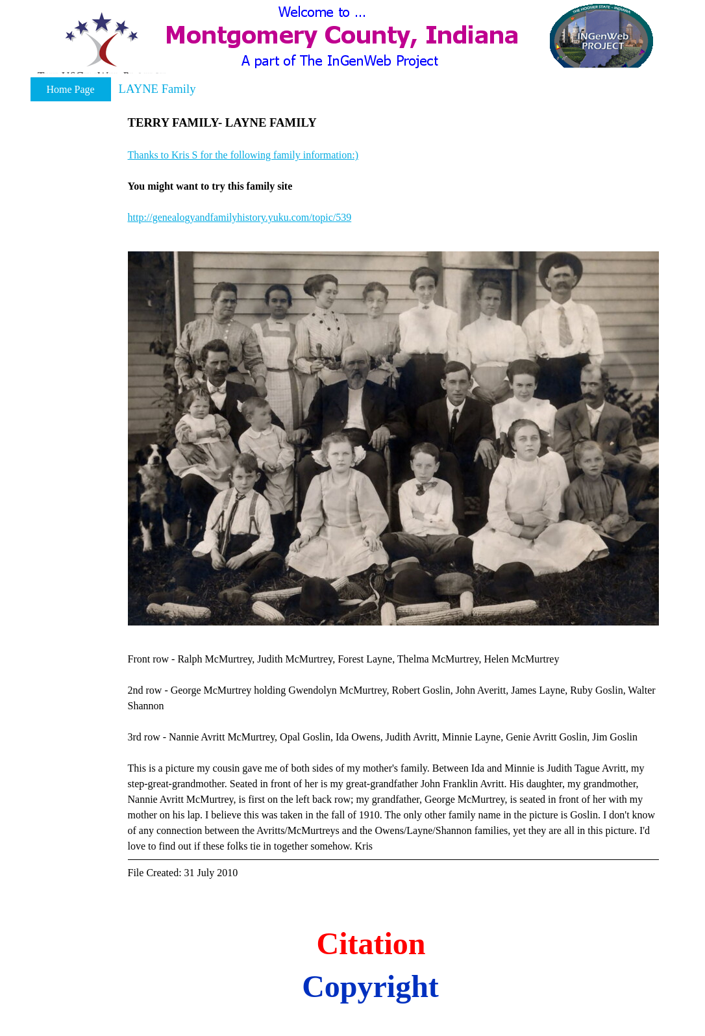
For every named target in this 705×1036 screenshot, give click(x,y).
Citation (371, 943)
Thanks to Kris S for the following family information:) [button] (243, 154)
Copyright (370, 986)
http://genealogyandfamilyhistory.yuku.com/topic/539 (240, 217)
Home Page (70, 89)
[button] (101, 47)
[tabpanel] (393, 169)
